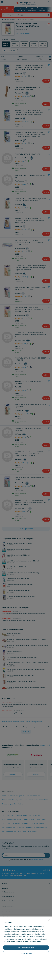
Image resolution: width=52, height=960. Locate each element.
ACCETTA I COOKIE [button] (26, 947)
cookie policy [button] (26, 934)
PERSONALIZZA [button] (26, 953)
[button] (49, 920)
